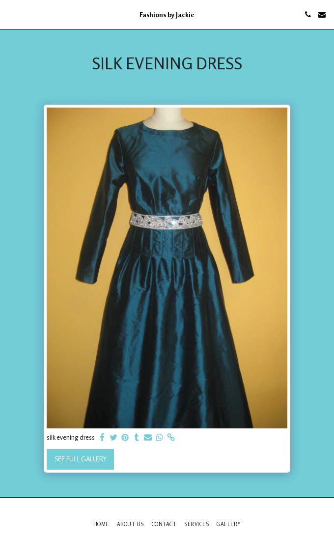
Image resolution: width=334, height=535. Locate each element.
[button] (10, 14)
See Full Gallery (81, 459)
